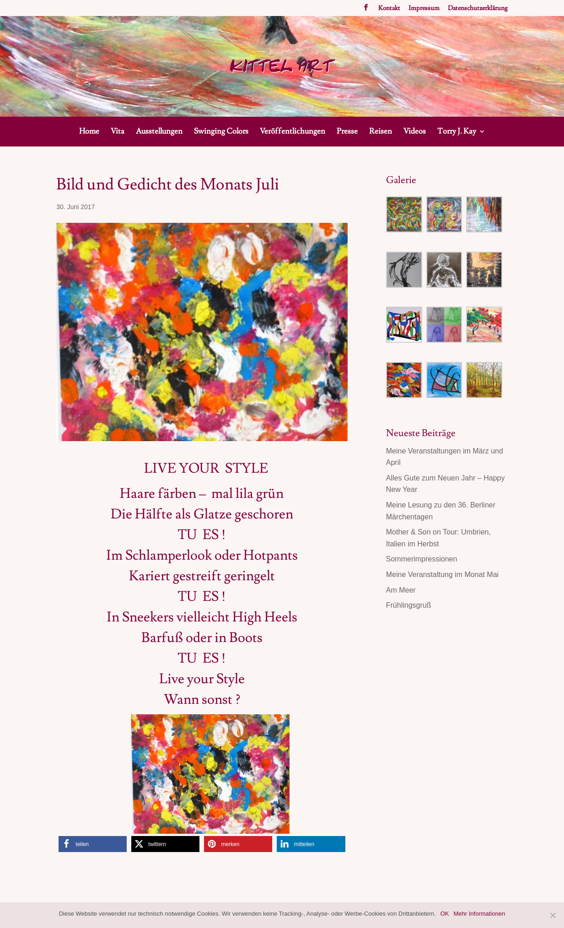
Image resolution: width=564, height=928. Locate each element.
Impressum (424, 8)
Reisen (380, 132)
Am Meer (401, 590)
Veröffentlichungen (292, 132)
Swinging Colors (221, 132)
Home (89, 132)
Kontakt (389, 8)
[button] (93, 844)
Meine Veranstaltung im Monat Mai (442, 574)
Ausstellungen (159, 132)
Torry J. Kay (456, 132)
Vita (117, 132)
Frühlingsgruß (408, 605)
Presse (347, 132)
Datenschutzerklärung (478, 8)
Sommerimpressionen (421, 559)
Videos (414, 132)
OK (444, 913)
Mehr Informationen (479, 913)
